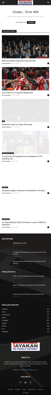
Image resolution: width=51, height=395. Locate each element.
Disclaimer (17, 389)
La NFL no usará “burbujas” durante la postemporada (28, 276)
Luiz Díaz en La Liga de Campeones (17, 93)
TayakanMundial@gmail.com (29, 370)
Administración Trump (7, 153)
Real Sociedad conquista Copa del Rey (19, 61)
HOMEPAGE (31, 22)
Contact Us (40, 389)
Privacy (24, 389)
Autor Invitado (6, 161)
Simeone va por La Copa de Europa (17, 124)
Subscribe (10, 389)
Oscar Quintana (6, 63)
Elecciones (4, 187)
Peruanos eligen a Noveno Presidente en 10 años (23, 190)
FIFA (3, 57)
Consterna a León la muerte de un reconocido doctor (28, 294)
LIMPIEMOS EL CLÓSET (20, 243)
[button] (3, 2)
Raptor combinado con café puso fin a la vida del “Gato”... (29, 285)
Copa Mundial (5, 219)
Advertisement (32, 389)
